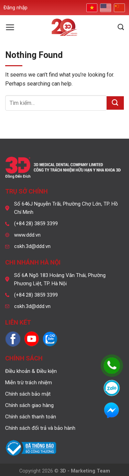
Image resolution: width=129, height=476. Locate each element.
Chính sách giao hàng (29, 405)
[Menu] (10, 27)
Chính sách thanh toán (30, 417)
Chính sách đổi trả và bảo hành (40, 428)
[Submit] (115, 103)
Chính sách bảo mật (28, 394)
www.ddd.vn (27, 235)
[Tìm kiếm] (121, 27)
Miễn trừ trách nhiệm (28, 382)
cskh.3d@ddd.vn (32, 246)
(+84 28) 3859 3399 (36, 223)
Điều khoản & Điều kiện (31, 371)
